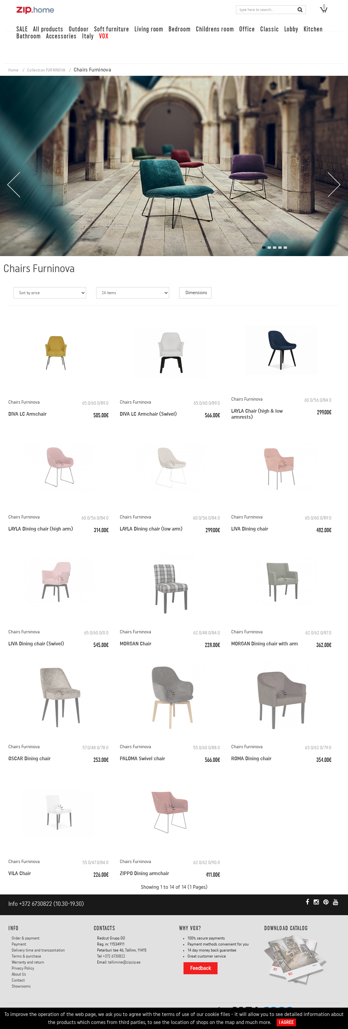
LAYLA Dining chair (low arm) (151, 529)
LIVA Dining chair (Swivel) (36, 643)
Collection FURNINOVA (46, 70)
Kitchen (313, 29)
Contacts (104, 928)
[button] (264, 247)
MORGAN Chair (135, 643)
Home (13, 70)
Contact (18, 980)
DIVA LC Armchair (27, 414)
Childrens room (215, 29)
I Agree (286, 1022)
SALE (22, 29)
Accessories (61, 36)
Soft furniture (111, 29)
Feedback (200, 968)
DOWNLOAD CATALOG (286, 928)
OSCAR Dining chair (29, 758)
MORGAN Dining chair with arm (264, 643)
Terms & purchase (26, 956)
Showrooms (21, 986)
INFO (13, 928)
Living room (148, 29)
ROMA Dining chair (251, 758)
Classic (269, 29)
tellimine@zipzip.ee (124, 962)
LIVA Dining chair (249, 529)
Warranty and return (28, 962)
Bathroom (28, 36)
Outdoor (79, 29)
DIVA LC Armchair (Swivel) (148, 414)
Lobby (291, 29)
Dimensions (196, 292)
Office (247, 29)
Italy (88, 36)
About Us (19, 974)
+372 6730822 (35, 904)
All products (48, 29)
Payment (19, 944)
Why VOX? (190, 928)
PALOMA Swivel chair (142, 758)
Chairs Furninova (24, 402)
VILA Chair (19, 873)
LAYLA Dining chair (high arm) (40, 529)
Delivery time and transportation (38, 950)
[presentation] (13, 184)
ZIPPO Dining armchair (144, 873)
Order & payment (25, 938)
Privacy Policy (23, 968)
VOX (103, 36)
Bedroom (179, 29)
